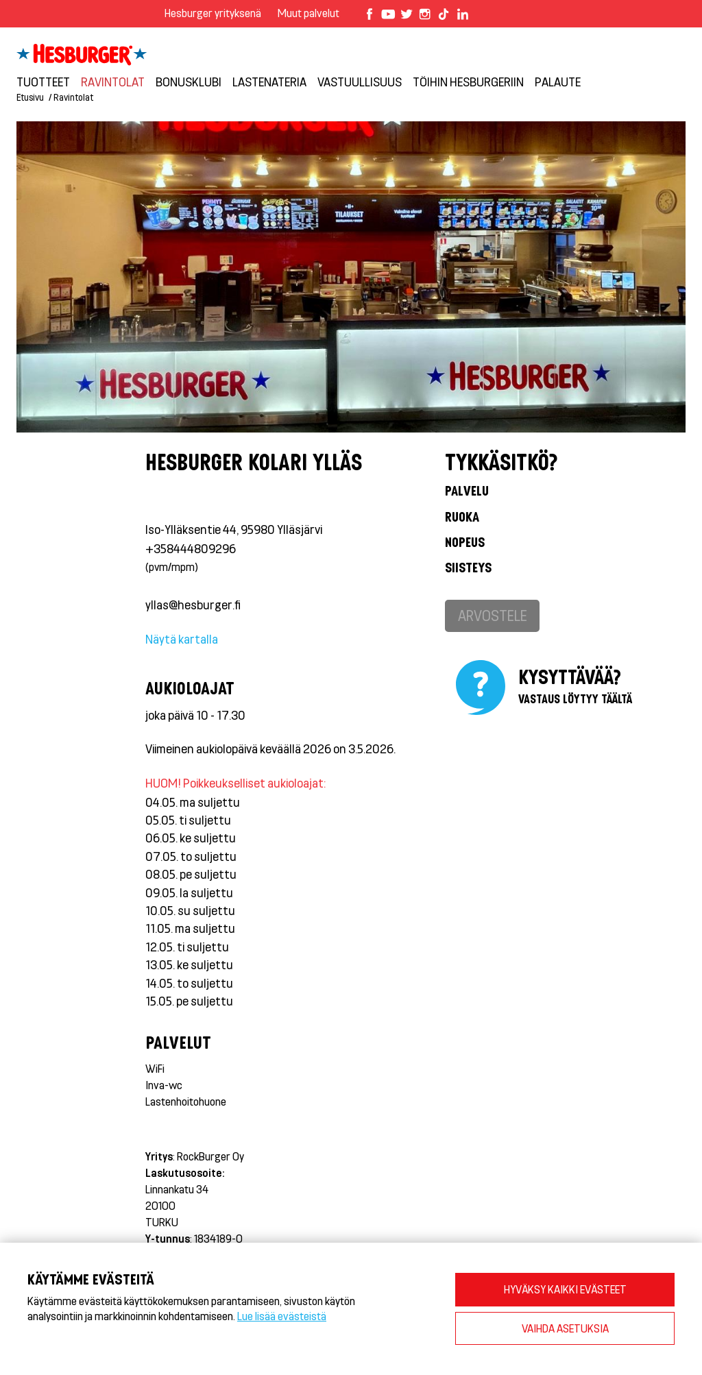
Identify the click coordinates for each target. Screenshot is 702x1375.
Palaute (558, 81)
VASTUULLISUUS (359, 81)
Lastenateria (269, 81)
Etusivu (30, 97)
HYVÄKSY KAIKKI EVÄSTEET (565, 1288)
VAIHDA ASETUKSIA (565, 1328)
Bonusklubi (188, 81)
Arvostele (492, 615)
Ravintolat (113, 81)
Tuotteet (43, 81)
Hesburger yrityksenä (213, 12)
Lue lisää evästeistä (281, 1315)
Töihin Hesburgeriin (468, 81)
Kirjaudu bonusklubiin (612, 41)
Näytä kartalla (181, 638)
